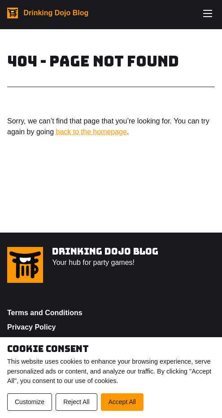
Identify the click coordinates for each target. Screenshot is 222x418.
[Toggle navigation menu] (207, 13)
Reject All (76, 401)
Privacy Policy (31, 327)
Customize (29, 401)
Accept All (122, 401)
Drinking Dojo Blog (105, 251)
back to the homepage (91, 132)
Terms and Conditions (45, 313)
